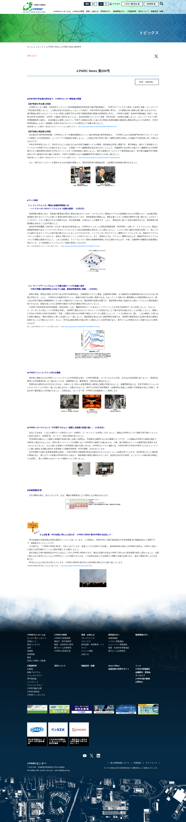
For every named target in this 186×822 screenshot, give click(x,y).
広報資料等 (131, 11)
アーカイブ (140, 675)
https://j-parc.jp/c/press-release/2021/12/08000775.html (80, 326)
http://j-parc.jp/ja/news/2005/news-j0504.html (76, 566)
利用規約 (137, 763)
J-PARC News (53, 47)
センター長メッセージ (36, 638)
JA (101, 4)
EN (106, 4)
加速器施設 (113, 638)
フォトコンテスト (34, 685)
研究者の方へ (105, 11)
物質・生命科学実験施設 (118, 648)
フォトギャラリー (34, 675)
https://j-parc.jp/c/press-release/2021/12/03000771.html (80, 246)
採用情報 (150, 4)
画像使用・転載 (157, 11)
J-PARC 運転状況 (132, 4)
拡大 (93, 4)
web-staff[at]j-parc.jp (62, 770)
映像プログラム (33, 672)
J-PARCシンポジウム (36, 695)
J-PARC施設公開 (34, 688)
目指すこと (32, 641)
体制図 (30, 651)
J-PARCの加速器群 (62, 638)
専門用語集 (32, 679)
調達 (29, 657)
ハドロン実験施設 (115, 641)
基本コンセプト (33, 645)
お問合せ (139, 682)
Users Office (113, 666)
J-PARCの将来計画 (62, 651)
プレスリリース (88, 638)
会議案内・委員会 (143, 672)
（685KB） (147, 82)
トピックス (40, 47)
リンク (138, 666)
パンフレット (33, 682)
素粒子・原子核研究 (62, 641)
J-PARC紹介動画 (142, 679)
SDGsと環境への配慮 (36, 661)
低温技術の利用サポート (118, 669)
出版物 (30, 669)
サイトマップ (151, 763)
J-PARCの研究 (78, 11)
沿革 (29, 648)
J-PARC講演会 (33, 692)
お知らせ (85, 654)
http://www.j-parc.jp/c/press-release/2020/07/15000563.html (99, 157)
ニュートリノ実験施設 (117, 645)
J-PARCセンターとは (62, 11)
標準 (87, 4)
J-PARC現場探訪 (142, 669)
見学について (143, 11)
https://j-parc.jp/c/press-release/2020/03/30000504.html (97, 126)
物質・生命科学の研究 (63, 645)
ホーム (30, 47)
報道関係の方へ (119, 11)
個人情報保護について (119, 763)
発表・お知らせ (92, 11)
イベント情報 (87, 651)
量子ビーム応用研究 (62, 648)
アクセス (116, 4)
